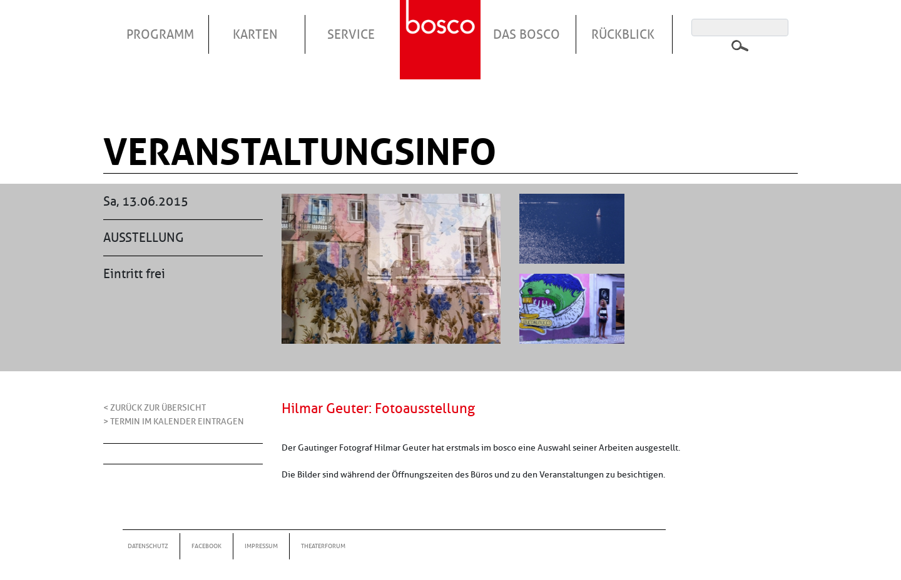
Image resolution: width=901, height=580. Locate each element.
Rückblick (622, 34)
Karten (255, 34)
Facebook (206, 546)
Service (351, 34)
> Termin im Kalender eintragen (173, 421)
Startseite (442, 24)
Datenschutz (148, 546)
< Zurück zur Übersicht (154, 407)
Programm (160, 34)
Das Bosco (526, 34)
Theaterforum (323, 546)
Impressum (261, 546)
